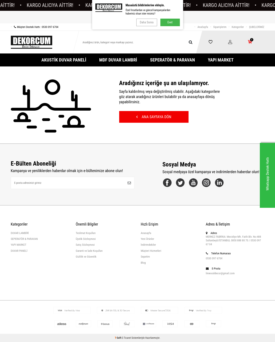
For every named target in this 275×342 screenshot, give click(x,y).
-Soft (118, 337)
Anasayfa (146, 233)
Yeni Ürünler (147, 238)
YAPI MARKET (221, 60)
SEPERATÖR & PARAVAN (172, 60)
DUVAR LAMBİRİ (20, 233)
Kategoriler (238, 27)
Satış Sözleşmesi (85, 244)
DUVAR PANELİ (19, 250)
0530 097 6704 (214, 258)
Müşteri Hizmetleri (151, 250)
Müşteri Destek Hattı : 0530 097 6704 (35, 27)
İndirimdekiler (148, 244)
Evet (170, 22)
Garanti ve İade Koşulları (89, 250)
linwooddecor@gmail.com (220, 273)
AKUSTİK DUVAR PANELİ (63, 60)
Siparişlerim (219, 27)
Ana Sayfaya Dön (153, 117)
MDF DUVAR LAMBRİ (118, 60)
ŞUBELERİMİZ (256, 27)
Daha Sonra (146, 22)
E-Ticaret (126, 337)
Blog (143, 262)
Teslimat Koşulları (86, 233)
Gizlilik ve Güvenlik (86, 256)
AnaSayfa (202, 27)
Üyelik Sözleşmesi (86, 238)
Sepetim (145, 256)
